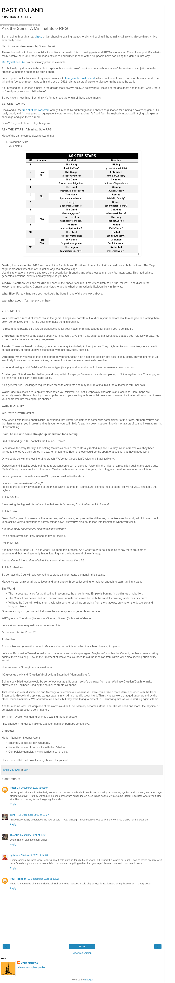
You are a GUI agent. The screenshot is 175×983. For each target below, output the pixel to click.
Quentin (14, 835)
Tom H (13, 814)
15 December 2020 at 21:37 (33, 814)
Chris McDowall (30, 963)
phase (38, 36)
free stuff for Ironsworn (35, 110)
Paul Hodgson (18, 878)
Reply (13, 804)
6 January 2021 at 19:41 (33, 835)
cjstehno (15, 855)
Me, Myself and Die (13, 62)
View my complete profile (31, 967)
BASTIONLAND (22, 10)
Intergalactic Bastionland (80, 78)
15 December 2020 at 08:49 (32, 787)
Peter (13, 787)
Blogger (88, 979)
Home (82, 946)
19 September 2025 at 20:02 (43, 878)
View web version (82, 953)
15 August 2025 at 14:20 (34, 855)
